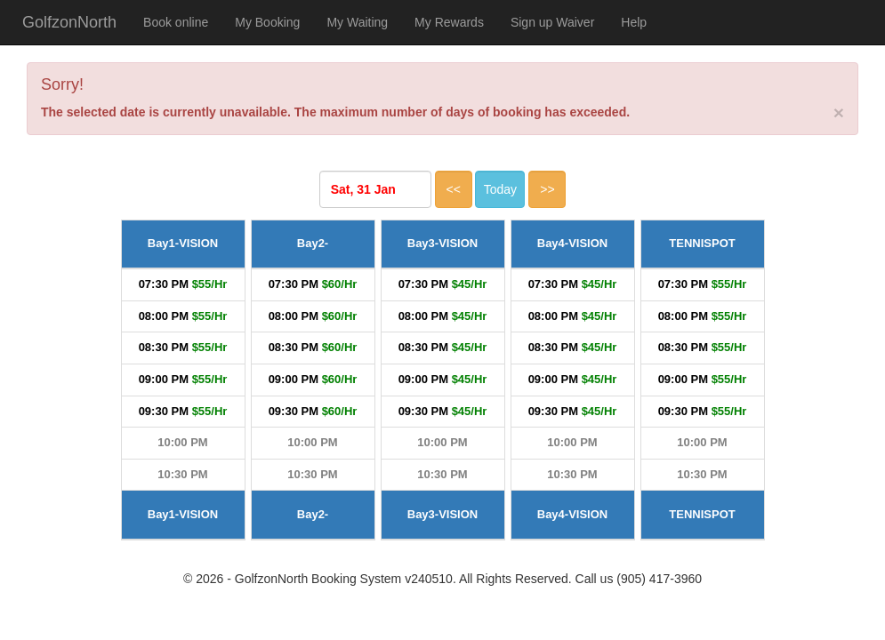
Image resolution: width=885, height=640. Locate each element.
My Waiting (357, 22)
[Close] (838, 112)
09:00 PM (164, 379)
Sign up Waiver (552, 22)
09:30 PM (164, 411)
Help (634, 22)
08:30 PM (164, 347)
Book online (175, 22)
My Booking (267, 22)
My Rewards (449, 22)
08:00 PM (164, 316)
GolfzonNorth (69, 22)
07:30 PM (164, 284)
